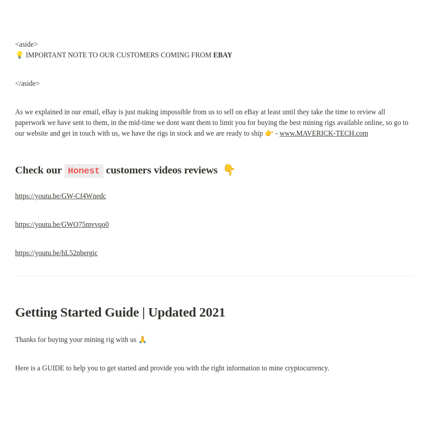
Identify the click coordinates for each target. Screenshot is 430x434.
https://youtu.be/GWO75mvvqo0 (62, 224)
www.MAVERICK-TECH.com (323, 133)
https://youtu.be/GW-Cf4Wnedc (60, 196)
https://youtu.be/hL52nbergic (56, 253)
